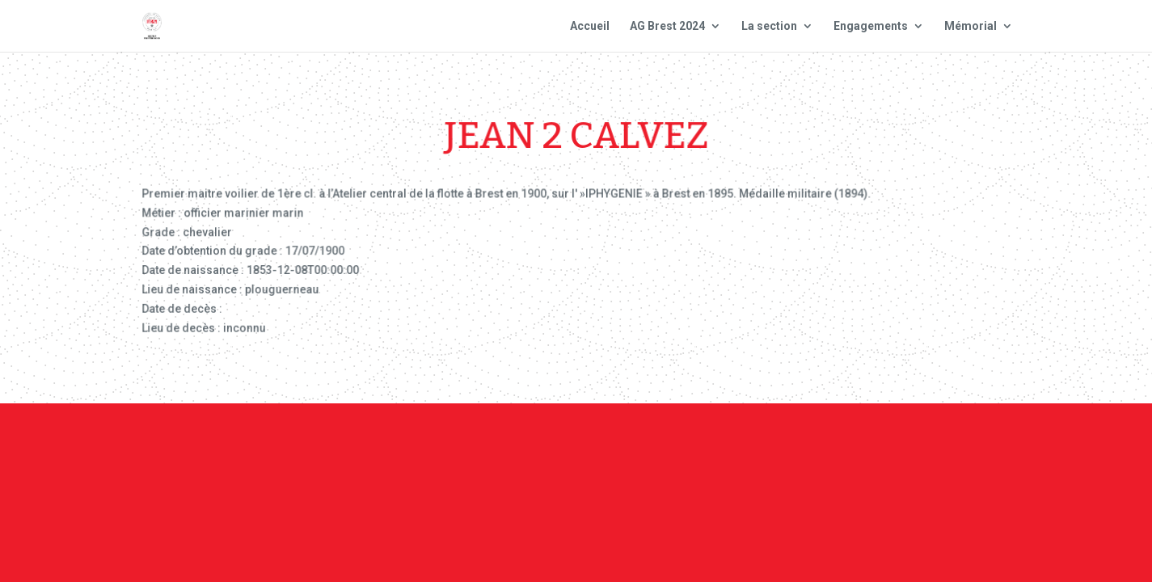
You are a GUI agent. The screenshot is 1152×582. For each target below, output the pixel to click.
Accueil (590, 26)
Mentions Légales (683, 450)
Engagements (870, 26)
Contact (573, 450)
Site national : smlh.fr (945, 450)
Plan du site (807, 450)
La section (769, 26)
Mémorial (970, 26)
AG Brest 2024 (667, 26)
